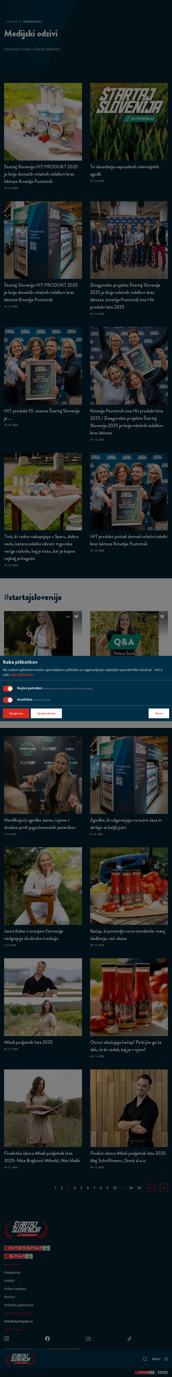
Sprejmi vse (16, 713)
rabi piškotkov (21, 675)
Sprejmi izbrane (46, 713)
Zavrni (159, 713)
